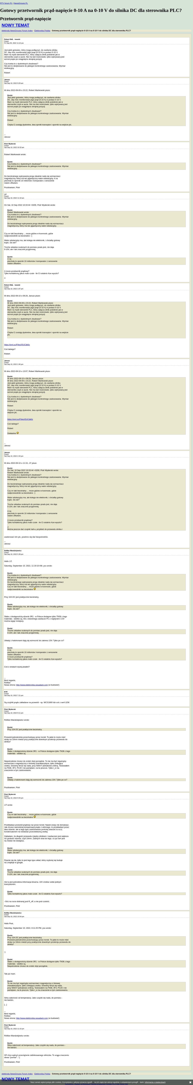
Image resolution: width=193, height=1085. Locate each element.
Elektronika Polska (42, 30)
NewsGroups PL (21, 3)
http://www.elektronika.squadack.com (32, 685)
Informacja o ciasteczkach (155, 1082)
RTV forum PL (6, 3)
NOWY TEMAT (15, 25)
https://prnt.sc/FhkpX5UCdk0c (17, 345)
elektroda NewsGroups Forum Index (17, 30)
